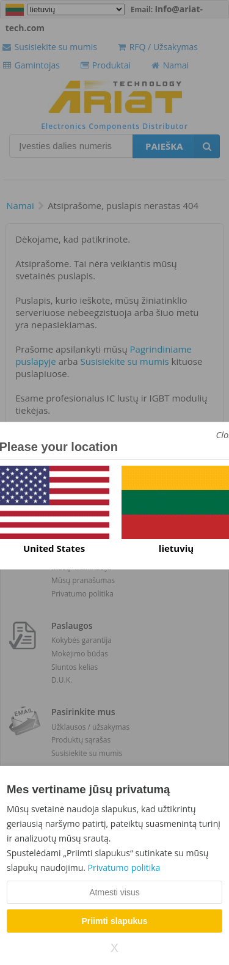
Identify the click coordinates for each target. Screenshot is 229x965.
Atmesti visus (114, 892)
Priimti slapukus (114, 921)
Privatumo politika (124, 867)
